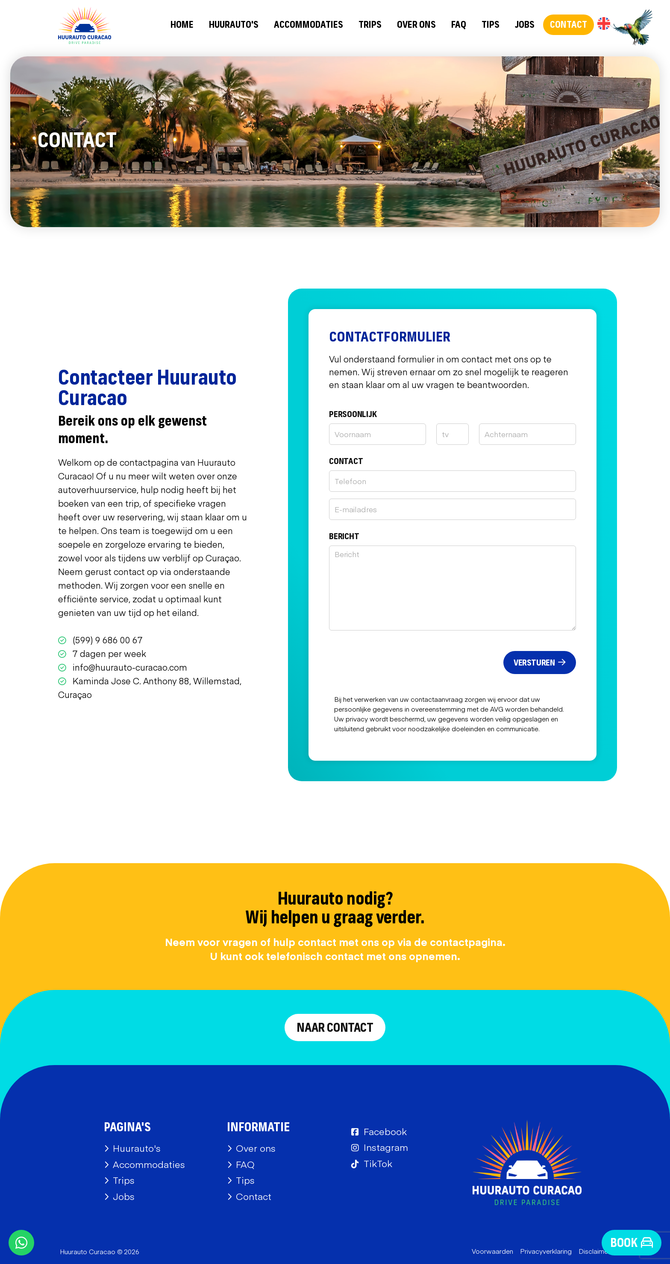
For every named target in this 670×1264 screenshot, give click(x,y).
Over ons (416, 25)
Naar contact (335, 1028)
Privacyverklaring (546, 1250)
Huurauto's (234, 25)
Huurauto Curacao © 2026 (99, 1251)
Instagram (386, 1147)
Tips (491, 25)
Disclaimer (594, 1250)
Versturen (540, 663)
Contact (568, 25)
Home (182, 25)
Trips (370, 25)
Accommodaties (308, 25)
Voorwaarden (492, 1250)
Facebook (385, 1131)
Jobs (525, 25)
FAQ (458, 25)
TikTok (378, 1163)
